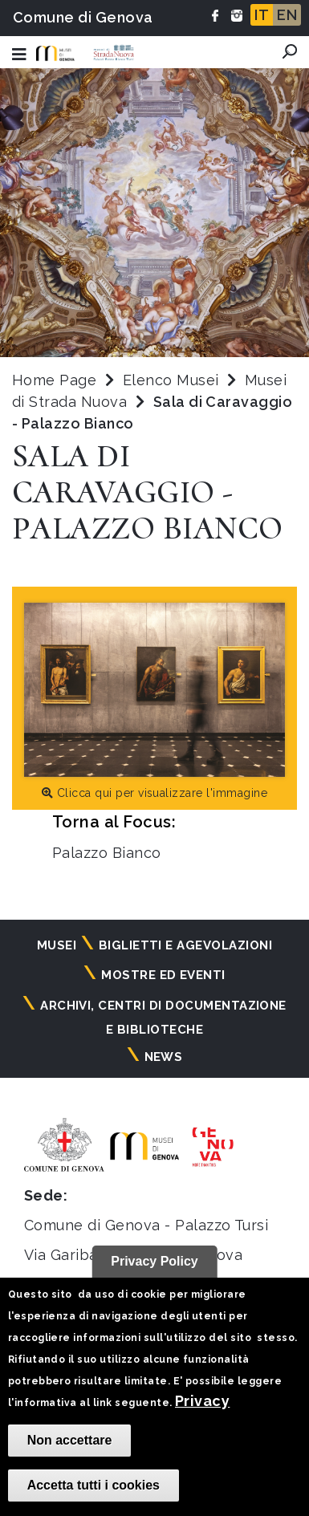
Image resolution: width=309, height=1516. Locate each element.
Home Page (54, 380)
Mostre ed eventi (163, 975)
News (163, 1057)
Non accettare (69, 1440)
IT (261, 14)
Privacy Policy (154, 1261)
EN (287, 14)
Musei (56, 945)
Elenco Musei (171, 380)
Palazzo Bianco (106, 852)
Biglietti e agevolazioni (186, 945)
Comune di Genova (83, 17)
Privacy (202, 1400)
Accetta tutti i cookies (93, 1485)
